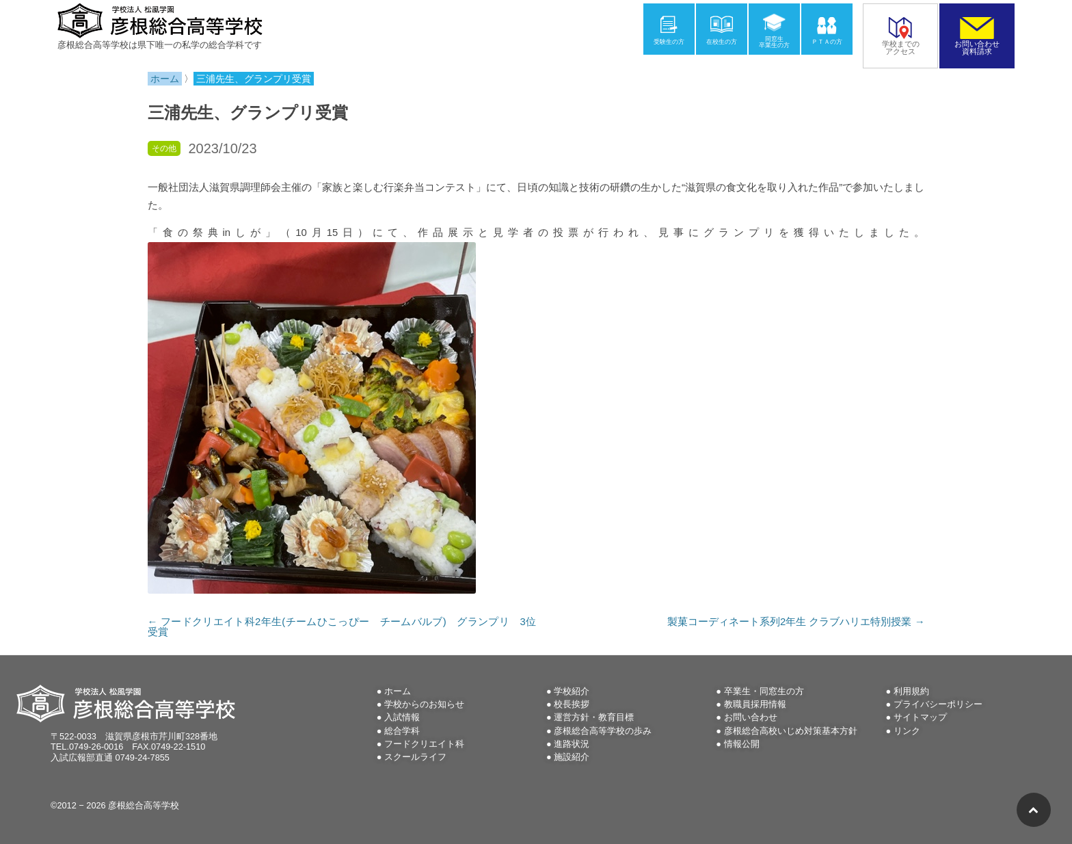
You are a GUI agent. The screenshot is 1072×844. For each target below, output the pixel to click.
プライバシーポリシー (938, 704)
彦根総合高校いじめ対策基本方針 (790, 731)
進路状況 (571, 744)
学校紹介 (571, 691)
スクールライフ (415, 757)
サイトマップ (920, 717)
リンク (907, 731)
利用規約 (911, 691)
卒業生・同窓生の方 (764, 691)
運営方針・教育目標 (594, 717)
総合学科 (402, 731)
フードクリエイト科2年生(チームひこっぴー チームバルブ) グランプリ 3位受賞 (342, 626)
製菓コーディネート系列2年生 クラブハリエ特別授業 (795, 621)
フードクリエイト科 (424, 744)
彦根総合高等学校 (143, 805)
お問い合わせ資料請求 (977, 43)
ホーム (397, 691)
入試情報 (402, 717)
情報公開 (742, 744)
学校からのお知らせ (424, 704)
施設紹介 (571, 757)
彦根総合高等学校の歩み (603, 731)
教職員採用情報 (755, 704)
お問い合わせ (750, 717)
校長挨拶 (571, 704)
